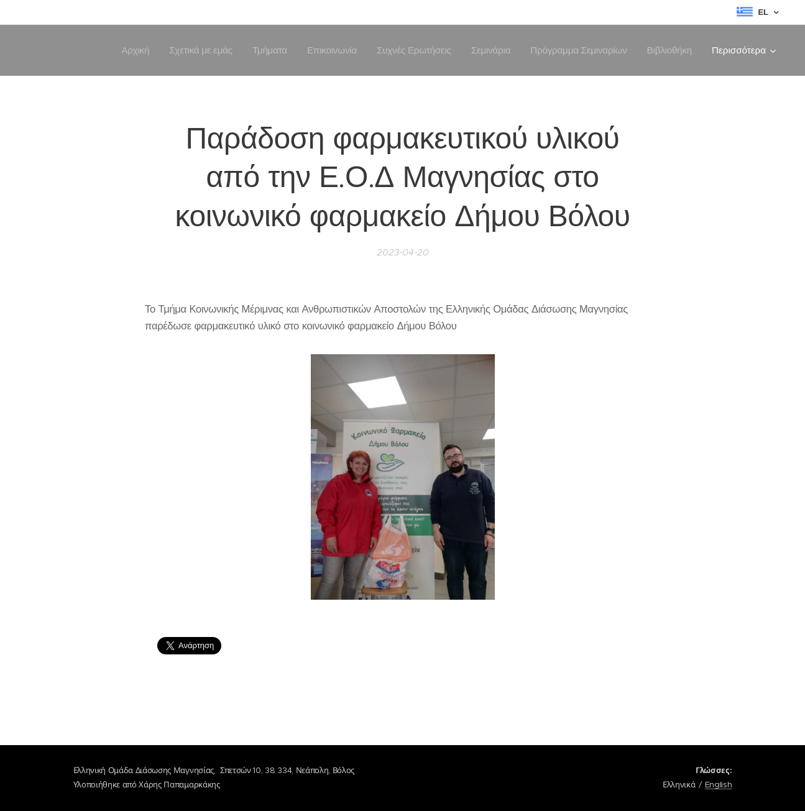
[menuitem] (127, 50)
